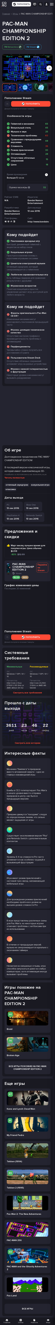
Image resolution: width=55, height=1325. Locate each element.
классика (11, 489)
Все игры (27, 1308)
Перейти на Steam (42, 567)
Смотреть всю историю (27, 743)
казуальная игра (40, 484)
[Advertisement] (27, 415)
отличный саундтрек (17, 484)
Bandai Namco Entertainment (12, 212)
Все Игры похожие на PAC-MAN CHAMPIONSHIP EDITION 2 (27, 1067)
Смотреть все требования (27, 692)
